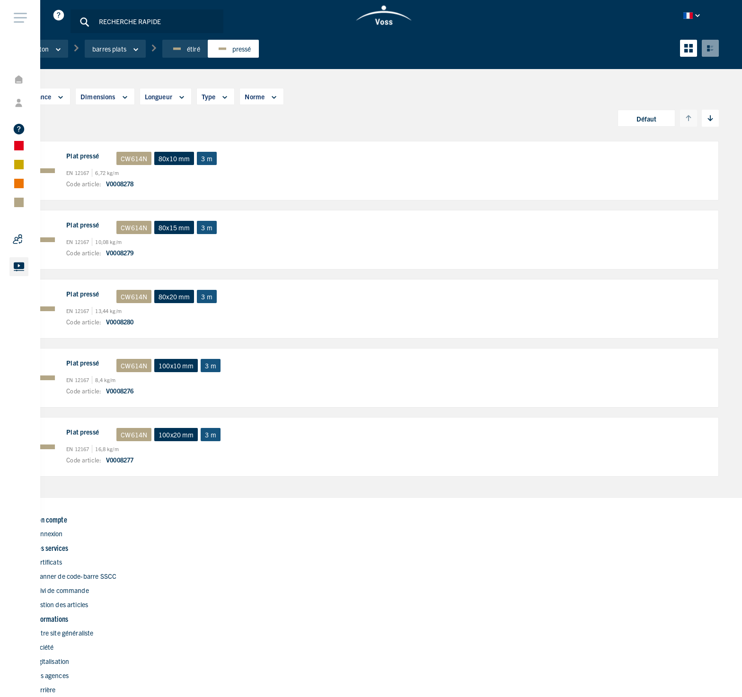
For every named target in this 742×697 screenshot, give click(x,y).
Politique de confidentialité (598, 665)
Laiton (105, 61)
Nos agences (415, 592)
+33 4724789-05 (587, 579)
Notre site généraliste (427, 550)
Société (407, 564)
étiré (244, 61)
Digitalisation (415, 578)
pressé (292, 61)
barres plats (174, 61)
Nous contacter (419, 621)
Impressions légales (674, 665)
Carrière (408, 606)
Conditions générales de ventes (657, 678)
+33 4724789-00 (587, 565)
